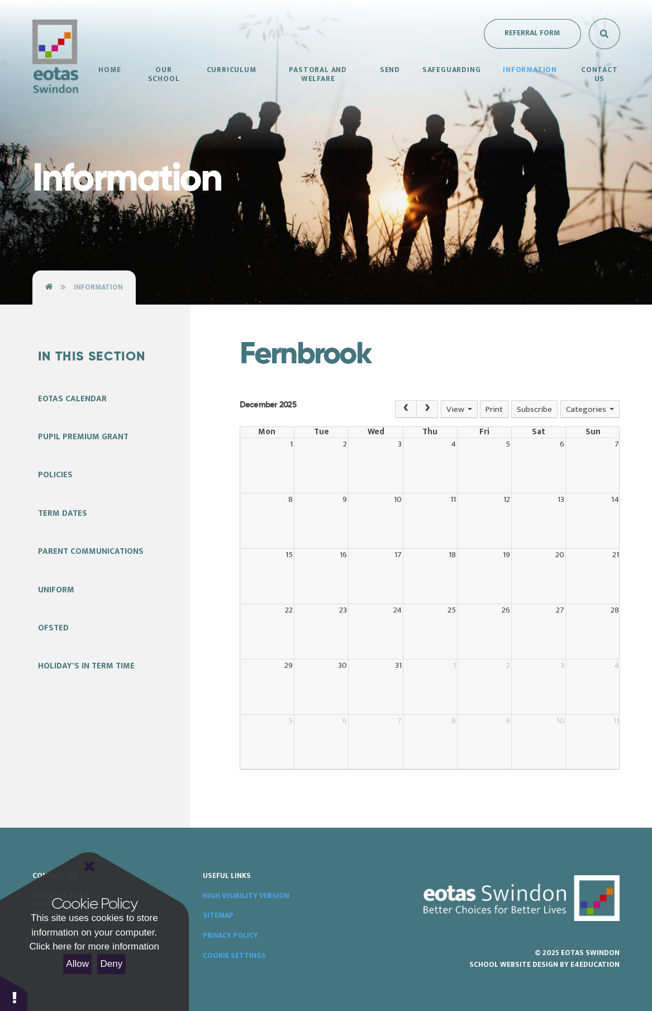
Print (494, 409)
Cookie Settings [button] (234, 956)
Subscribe (534, 409)
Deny (112, 963)
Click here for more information (94, 946)
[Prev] (405, 409)
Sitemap (218, 915)
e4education (595, 964)
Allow (77, 963)
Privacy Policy (230, 935)
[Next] (427, 409)
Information (98, 287)
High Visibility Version (246, 896)
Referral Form (532, 33)
